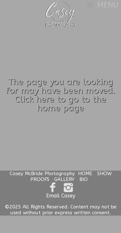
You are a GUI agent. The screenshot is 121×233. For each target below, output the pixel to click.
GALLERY (64, 179)
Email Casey (60, 196)
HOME (85, 173)
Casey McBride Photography (42, 173)
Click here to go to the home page (60, 103)
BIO (83, 179)
